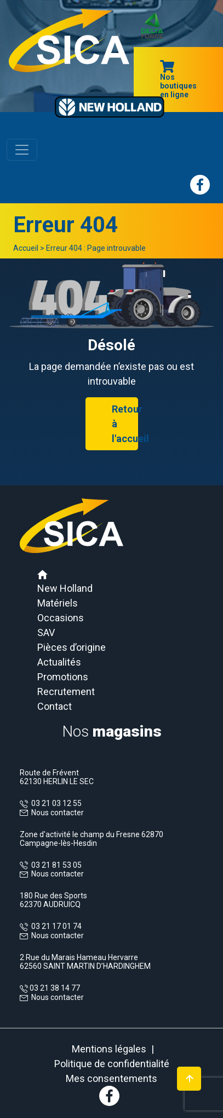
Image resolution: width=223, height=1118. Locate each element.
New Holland (65, 588)
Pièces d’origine (71, 647)
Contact (54, 706)
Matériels (57, 603)
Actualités (59, 662)
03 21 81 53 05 (55, 865)
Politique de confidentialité (111, 1063)
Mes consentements (111, 1078)
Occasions (60, 617)
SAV (46, 632)
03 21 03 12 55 (55, 803)
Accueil (25, 248)
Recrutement (66, 691)
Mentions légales (109, 1049)
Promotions (62, 676)
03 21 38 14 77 (54, 988)
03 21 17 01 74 (55, 926)
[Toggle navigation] (22, 150)
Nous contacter (57, 812)
